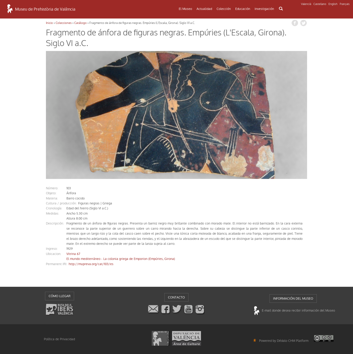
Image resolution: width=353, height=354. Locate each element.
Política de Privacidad (59, 339)
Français (345, 4)
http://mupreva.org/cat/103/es (91, 264)
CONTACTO (176, 297)
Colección (224, 9)
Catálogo (80, 23)
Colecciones (64, 23)
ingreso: (51, 248)
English (332, 4)
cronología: (54, 208)
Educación (242, 9)
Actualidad (204, 9)
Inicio (49, 23)
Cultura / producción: (61, 203)
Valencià (306, 4)
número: (52, 188)
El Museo (185, 9)
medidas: (52, 213)
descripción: (55, 223)
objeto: (51, 193)
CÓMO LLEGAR (59, 296)
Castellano (319, 4)
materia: (52, 198)
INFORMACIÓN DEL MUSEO (293, 298)
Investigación (264, 9)
